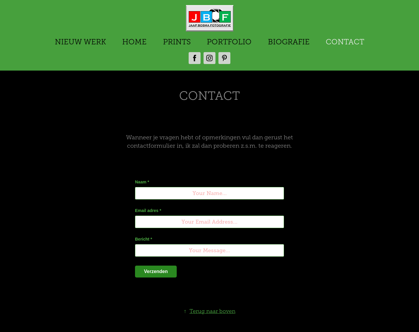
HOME (134, 42)
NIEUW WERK (80, 42)
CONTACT (345, 42)
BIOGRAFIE (289, 42)
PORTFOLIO (229, 42)
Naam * (142, 182)
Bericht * (143, 239)
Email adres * (148, 210)
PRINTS (177, 42)
